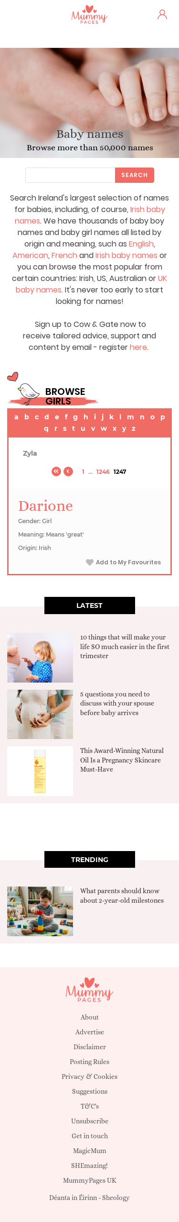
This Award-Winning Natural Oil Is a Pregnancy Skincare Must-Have (122, 760)
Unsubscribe (89, 1121)
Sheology (116, 1197)
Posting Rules (89, 1061)
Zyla (30, 453)
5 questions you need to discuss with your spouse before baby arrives (117, 703)
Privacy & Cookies (89, 1076)
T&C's (90, 1106)
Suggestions (89, 1091)
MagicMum (89, 1151)
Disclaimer (90, 1047)
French (64, 255)
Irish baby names (126, 255)
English (141, 243)
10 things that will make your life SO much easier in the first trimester (124, 646)
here (138, 347)
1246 (103, 471)
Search (134, 175)
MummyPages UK (89, 1180)
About (90, 1017)
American (30, 255)
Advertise (89, 1032)
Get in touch (90, 1136)
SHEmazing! (89, 1165)
